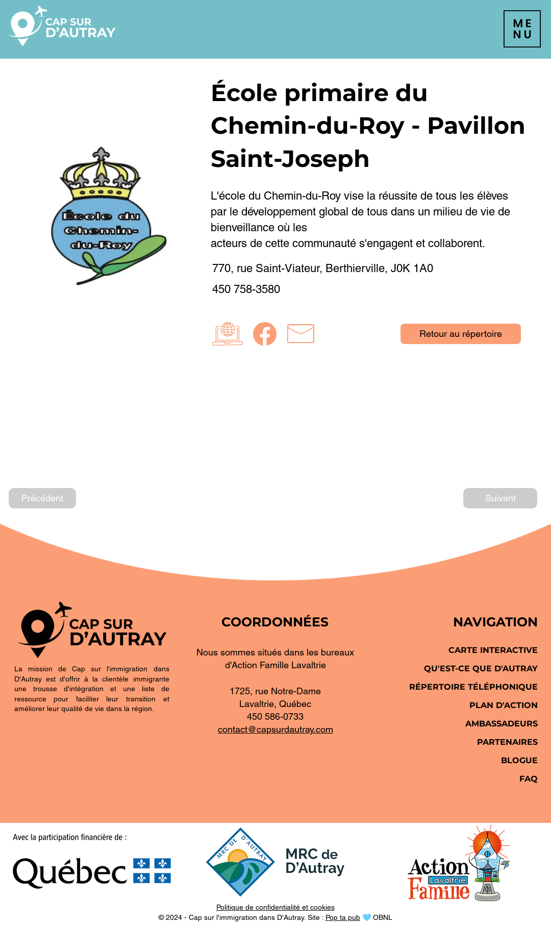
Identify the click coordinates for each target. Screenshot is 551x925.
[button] (522, 28)
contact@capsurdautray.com (275, 729)
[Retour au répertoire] (460, 334)
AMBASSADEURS (501, 723)
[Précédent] (42, 498)
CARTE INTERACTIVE (493, 650)
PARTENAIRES (507, 742)
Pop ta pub (342, 917)
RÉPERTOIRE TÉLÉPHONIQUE (473, 687)
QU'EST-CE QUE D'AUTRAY (481, 668)
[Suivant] (500, 498)
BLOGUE (519, 760)
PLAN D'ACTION (503, 705)
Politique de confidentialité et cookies (275, 907)
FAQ (528, 779)
